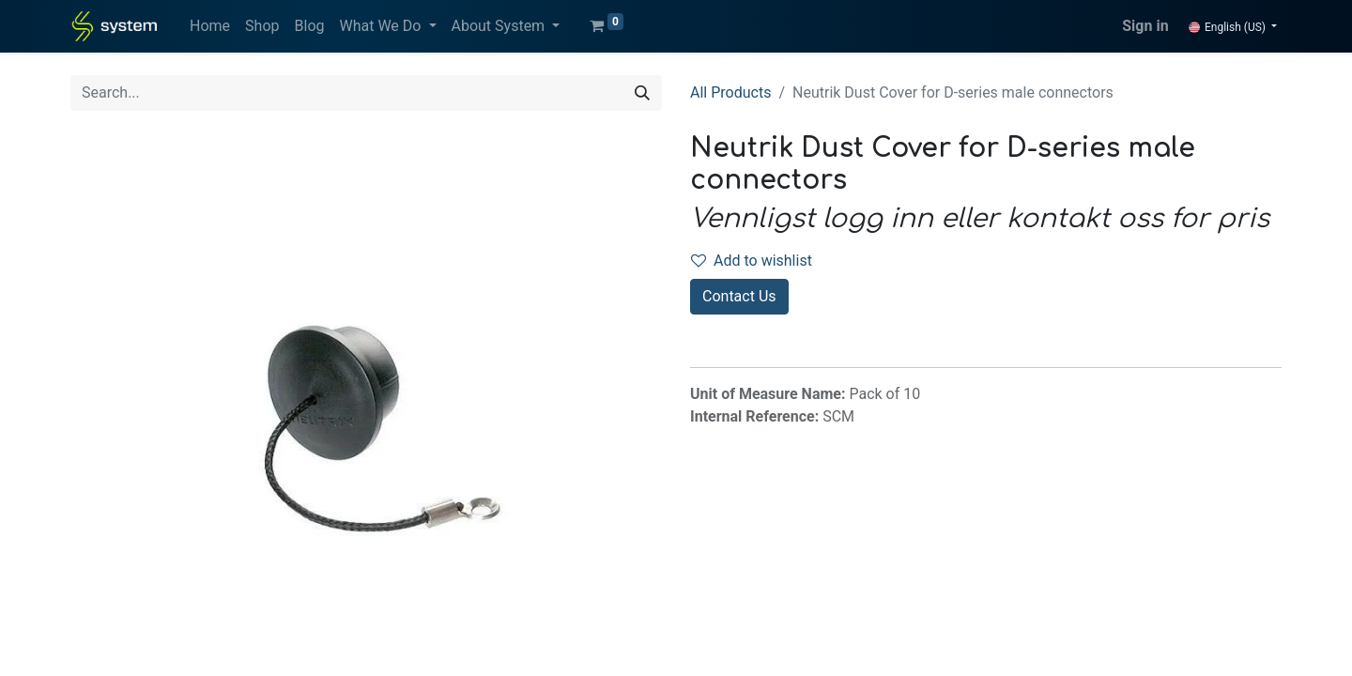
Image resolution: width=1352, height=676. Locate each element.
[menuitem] (210, 26)
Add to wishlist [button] (751, 260)
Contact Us (739, 296)
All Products (730, 92)
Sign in (1145, 26)
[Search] (642, 93)
